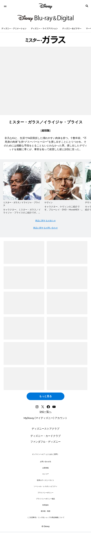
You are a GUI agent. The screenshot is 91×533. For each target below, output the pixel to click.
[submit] (87, 6)
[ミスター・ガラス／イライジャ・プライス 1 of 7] (22, 181)
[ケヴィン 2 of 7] (63, 181)
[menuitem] (5, 6)
